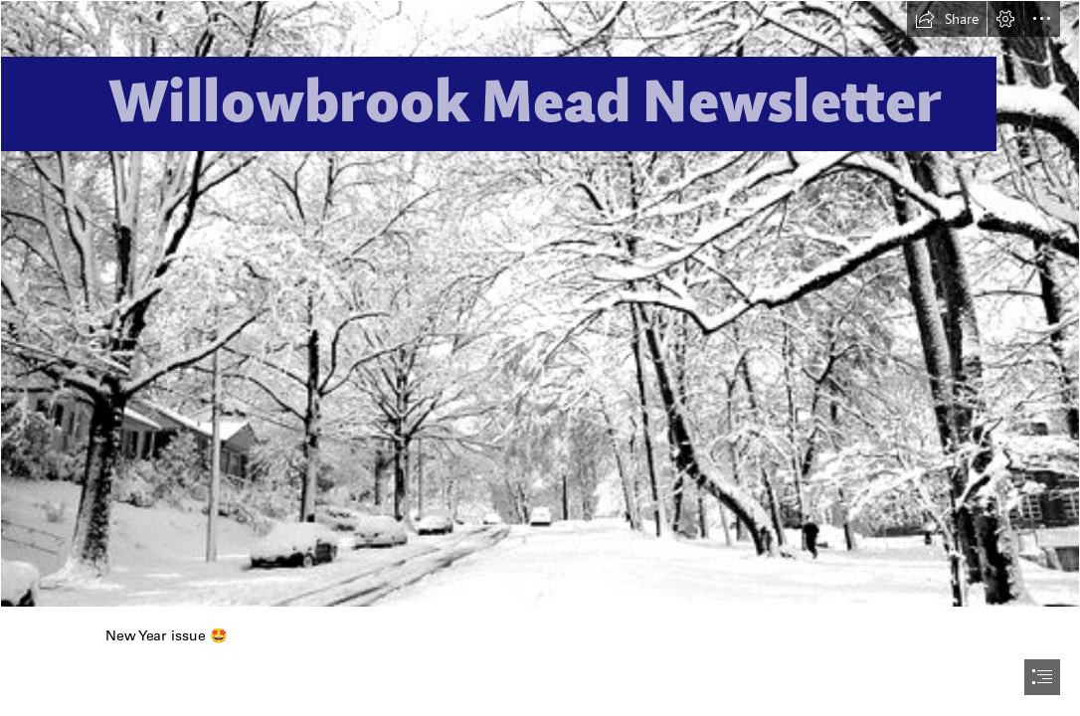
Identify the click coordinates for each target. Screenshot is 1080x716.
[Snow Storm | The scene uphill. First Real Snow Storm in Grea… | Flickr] (540, 304)
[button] (947, 19)
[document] (540, 358)
